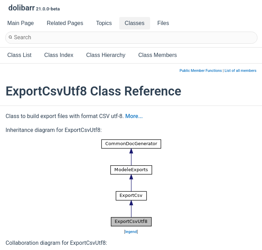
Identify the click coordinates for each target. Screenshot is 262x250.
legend (131, 232)
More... (134, 116)
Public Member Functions (201, 70)
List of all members (240, 70)
